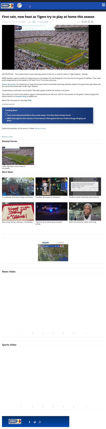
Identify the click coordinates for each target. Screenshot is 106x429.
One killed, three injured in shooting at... (48, 197)
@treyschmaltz (40, 128)
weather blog (20, 96)
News (23, 22)
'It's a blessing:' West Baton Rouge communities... (18, 197)
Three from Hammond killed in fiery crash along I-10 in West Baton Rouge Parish (39, 115)
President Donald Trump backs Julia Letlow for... (84, 197)
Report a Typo (7, 137)
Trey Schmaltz (44, 22)
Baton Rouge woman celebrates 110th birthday (17, 222)
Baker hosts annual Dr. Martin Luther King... (83, 222)
